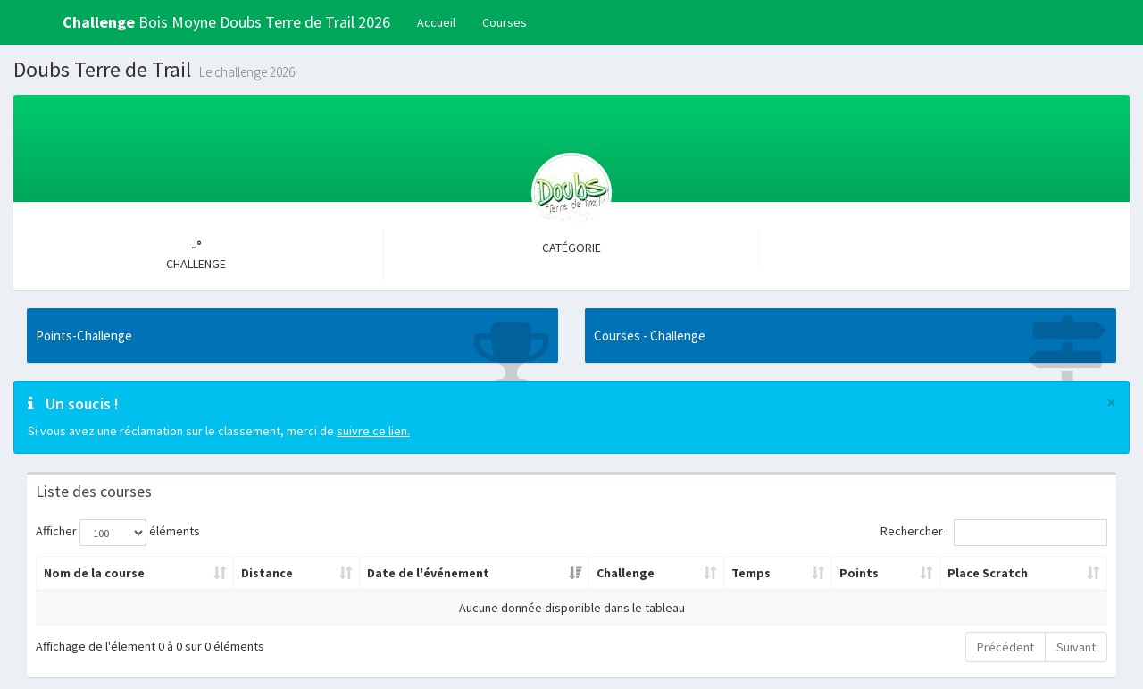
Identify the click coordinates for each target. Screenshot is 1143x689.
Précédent (1005, 647)
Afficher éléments (118, 532)
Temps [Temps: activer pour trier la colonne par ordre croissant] (751, 573)
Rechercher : (993, 532)
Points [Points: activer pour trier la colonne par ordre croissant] (859, 573)
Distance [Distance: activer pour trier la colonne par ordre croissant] (267, 573)
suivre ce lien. (373, 431)
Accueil (436, 22)
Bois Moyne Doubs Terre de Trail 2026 (226, 22)
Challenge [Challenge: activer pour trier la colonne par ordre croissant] (626, 573)
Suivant (1076, 647)
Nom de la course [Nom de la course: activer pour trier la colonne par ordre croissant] (94, 573)
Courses (504, 22)
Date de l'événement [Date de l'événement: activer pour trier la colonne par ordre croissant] (428, 573)
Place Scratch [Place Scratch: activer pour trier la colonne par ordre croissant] (987, 573)
